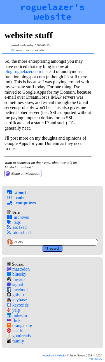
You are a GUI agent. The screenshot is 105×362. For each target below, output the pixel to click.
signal (15, 284)
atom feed (19, 232)
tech (28, 50)
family (15, 341)
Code (15, 197)
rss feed (17, 227)
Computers (21, 202)
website (40, 50)
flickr (14, 320)
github (15, 294)
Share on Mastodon (23, 173)
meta (19, 50)
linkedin (17, 315)
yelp (13, 310)
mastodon (18, 269)
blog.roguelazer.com (22, 71)
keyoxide (18, 305)
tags (14, 222)
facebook (18, 289)
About (16, 192)
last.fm (16, 330)
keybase (17, 299)
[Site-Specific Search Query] (52, 242)
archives (18, 217)
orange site (19, 325)
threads (16, 279)
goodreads (19, 335)
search (52, 248)
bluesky (16, 274)
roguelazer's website (52, 11)
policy (95, 358)
